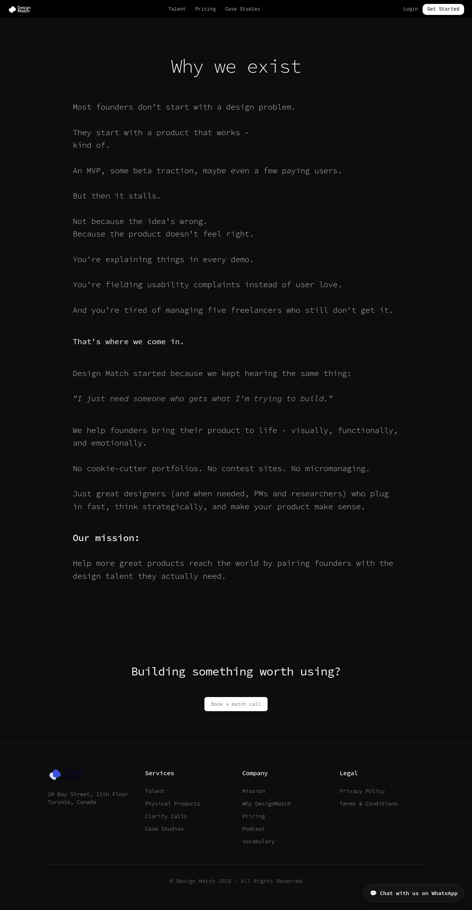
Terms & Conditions (369, 803)
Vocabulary (258, 841)
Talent (177, 9)
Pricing (205, 9)
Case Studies (242, 9)
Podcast (253, 828)
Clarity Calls (166, 816)
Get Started (443, 9)
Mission (253, 790)
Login (410, 9)
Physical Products (172, 803)
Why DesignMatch (266, 803)
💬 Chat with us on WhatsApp (413, 893)
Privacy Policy (362, 790)
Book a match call (236, 704)
